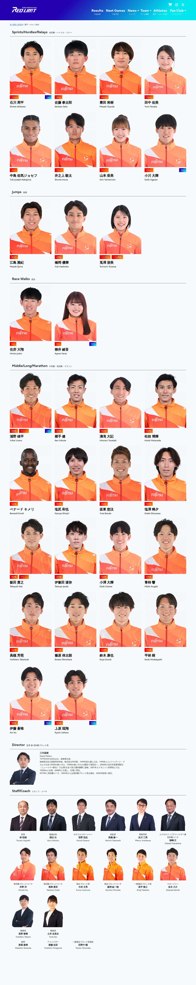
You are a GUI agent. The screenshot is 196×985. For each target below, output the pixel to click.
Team (144, 12)
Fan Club (177, 12)
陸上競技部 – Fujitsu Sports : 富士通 (24, 9)
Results (97, 12)
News (132, 12)
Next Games (115, 12)
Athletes (160, 12)
